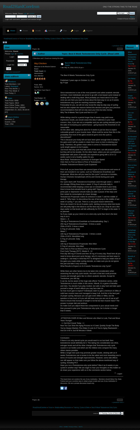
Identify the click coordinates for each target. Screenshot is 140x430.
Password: (10, 61)
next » (122, 46)
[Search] (107, 13)
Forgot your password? (12, 72)
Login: (12, 57)
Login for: (10, 65)
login (25, 13)
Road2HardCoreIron (21, 6)
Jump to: (95, 413)
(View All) (43, 100)
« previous (115, 46)
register (31, 13)
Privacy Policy (73, 426)
